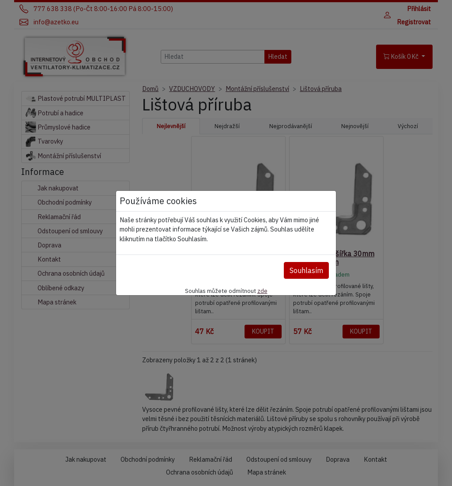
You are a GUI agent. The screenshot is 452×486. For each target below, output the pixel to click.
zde (262, 290)
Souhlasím (306, 270)
